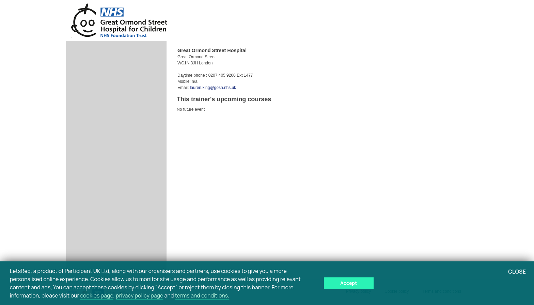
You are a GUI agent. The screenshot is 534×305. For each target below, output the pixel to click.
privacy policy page (139, 295)
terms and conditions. (202, 295)
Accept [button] (348, 283)
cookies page (96, 295)
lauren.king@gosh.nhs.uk (213, 87)
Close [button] (517, 272)
